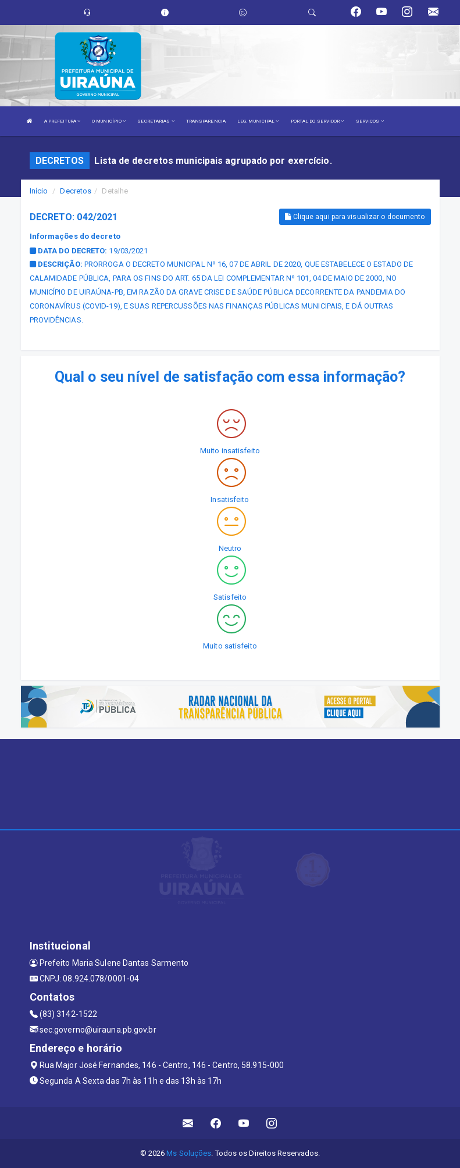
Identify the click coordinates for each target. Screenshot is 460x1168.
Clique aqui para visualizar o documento (355, 217)
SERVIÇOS (370, 121)
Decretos (75, 191)
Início (39, 191)
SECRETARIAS (155, 121)
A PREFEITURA (62, 121)
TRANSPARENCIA (206, 121)
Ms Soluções (188, 1153)
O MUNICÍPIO (109, 121)
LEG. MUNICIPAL (258, 121)
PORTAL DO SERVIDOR (317, 121)
